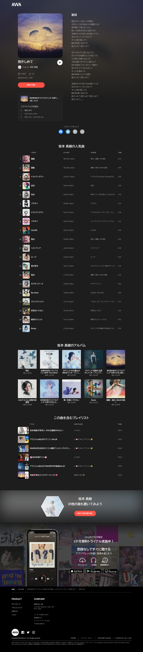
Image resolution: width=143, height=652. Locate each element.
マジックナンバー (37, 302)
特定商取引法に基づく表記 (123, 638)
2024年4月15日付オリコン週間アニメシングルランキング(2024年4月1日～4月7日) (62, 448)
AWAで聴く (31, 85)
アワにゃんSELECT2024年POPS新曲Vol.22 (47, 466)
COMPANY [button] (39, 599)
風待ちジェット (36, 319)
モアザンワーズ (37, 284)
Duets (93, 400)
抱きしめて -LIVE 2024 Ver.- (34, 117)
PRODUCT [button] (17, 599)
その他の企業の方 (39, 624)
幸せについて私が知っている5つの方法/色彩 (106, 194)
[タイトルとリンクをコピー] (75, 131)
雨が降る (34, 266)
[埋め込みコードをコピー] (82, 131)
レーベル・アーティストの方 (41, 621)
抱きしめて (82, 589)
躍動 (33, 159)
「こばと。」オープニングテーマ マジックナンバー (107, 302)
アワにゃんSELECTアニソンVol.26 (43, 439)
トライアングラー (37, 177)
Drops (33, 328)
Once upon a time (31, 114)
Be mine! (35, 293)
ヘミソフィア (36, 248)
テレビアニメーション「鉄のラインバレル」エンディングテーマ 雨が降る (114, 266)
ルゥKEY (77, 430)
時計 (27, 371)
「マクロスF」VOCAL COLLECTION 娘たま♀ (106, 177)
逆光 (33, 186)
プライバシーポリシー (87, 638)
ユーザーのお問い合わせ (41, 615)
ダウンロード (16, 604)
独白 (33, 239)
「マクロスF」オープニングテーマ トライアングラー (107, 212)
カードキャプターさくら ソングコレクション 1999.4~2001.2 (110, 221)
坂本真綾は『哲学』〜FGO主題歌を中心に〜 (47, 430)
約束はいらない (37, 311)
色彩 (33, 194)
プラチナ (34, 203)
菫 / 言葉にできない (71, 400)
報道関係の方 (38, 618)
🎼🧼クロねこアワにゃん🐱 (83, 439)
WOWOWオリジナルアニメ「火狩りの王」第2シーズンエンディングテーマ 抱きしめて (51, 589)
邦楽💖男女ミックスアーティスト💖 (44, 475)
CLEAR (34, 230)
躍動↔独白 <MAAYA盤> (99, 168)
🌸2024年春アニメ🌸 (38, 457)
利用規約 (73, 638)
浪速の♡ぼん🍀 (79, 475)
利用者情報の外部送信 (104, 638)
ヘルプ (14, 615)
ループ (33, 257)
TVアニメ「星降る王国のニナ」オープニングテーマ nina (94, 373)
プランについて (17, 608)
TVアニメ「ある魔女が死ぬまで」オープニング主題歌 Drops (110, 328)
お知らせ (15, 611)
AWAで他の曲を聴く (85, 513)
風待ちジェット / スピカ (98, 319)
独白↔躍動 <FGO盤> (98, 159)
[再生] (60, 62)
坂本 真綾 (34, 67)
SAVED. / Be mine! (97, 293)
